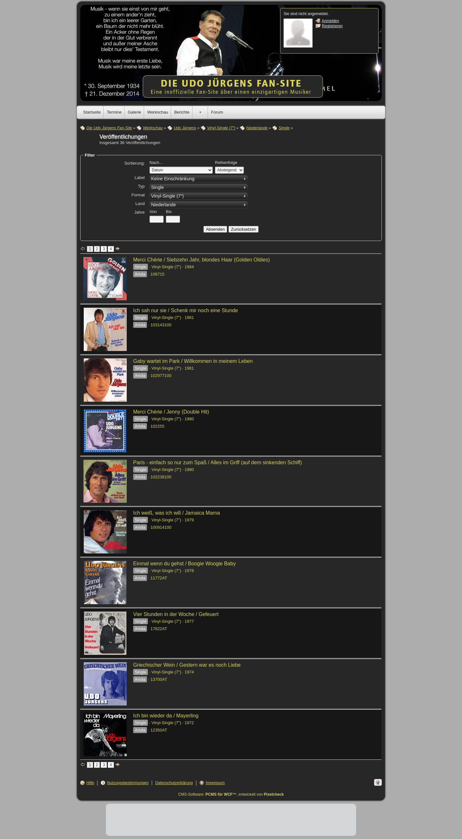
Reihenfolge (226, 162)
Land (140, 203)
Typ (141, 186)
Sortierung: (134, 163)
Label (139, 177)
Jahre (139, 212)
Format (138, 195)
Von (153, 211)
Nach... (156, 162)
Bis (169, 211)
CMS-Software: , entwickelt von (231, 794)
